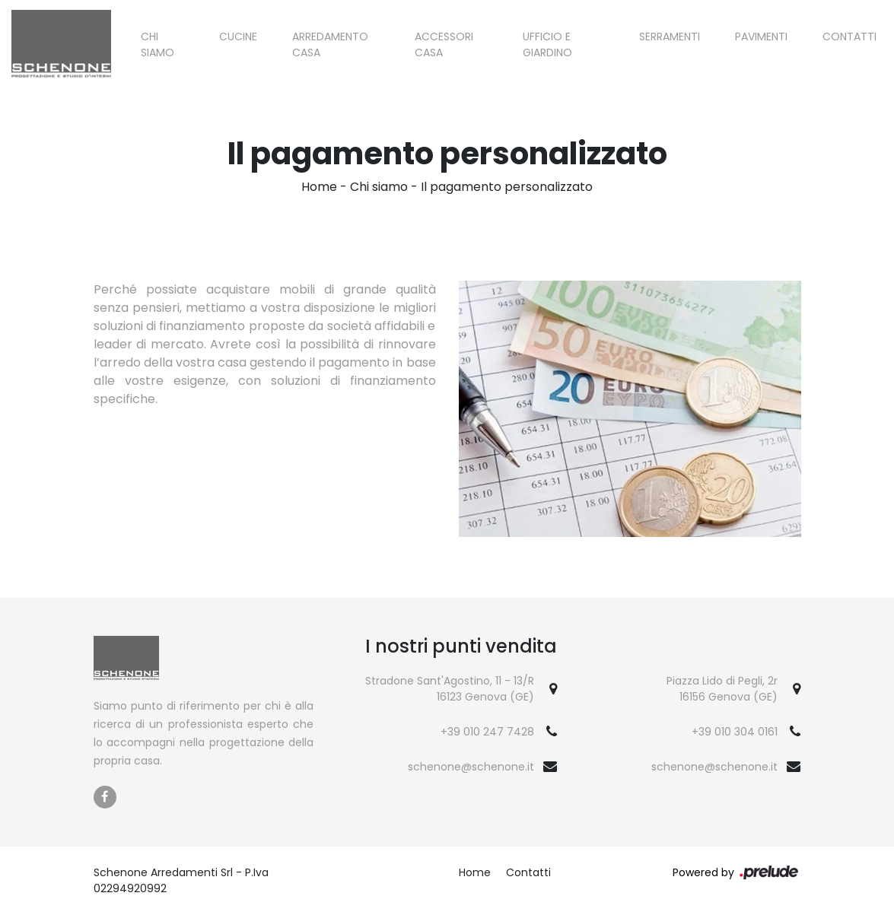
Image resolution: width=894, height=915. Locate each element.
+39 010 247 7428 (487, 731)
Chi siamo (157, 44)
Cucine (238, 36)
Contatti (849, 36)
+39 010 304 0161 (735, 731)
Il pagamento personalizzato (507, 186)
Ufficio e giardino (547, 44)
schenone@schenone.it (471, 766)
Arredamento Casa (330, 44)
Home (319, 186)
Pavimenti (761, 36)
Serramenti (669, 36)
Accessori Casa (444, 44)
